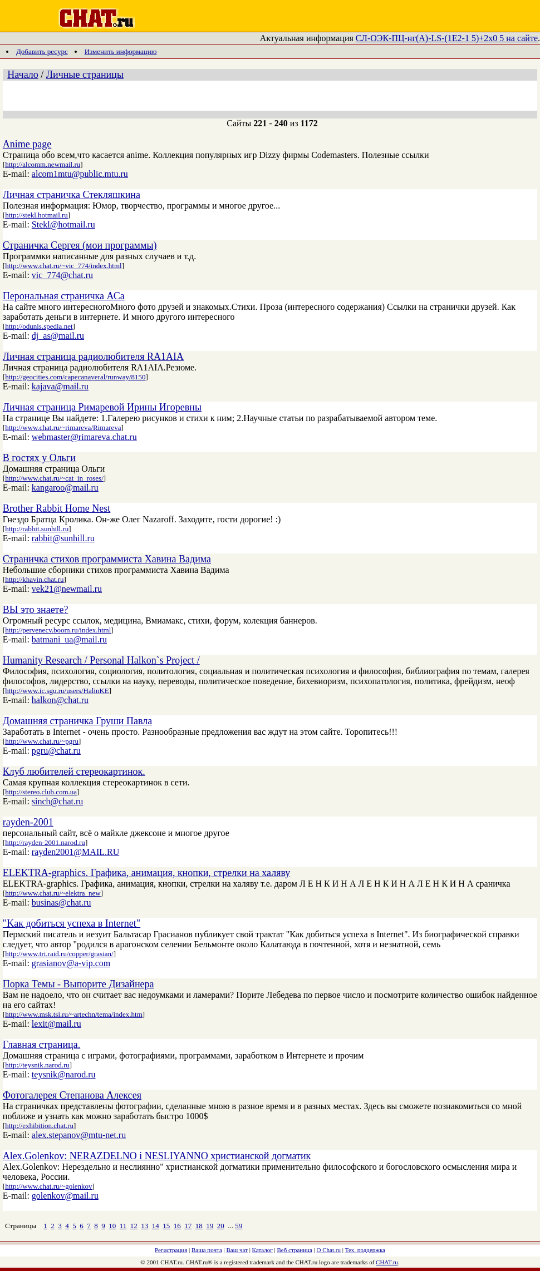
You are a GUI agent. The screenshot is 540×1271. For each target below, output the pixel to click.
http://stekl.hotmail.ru (36, 215)
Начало (22, 74)
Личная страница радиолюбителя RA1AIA (93, 356)
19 (209, 1225)
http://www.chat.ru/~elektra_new (53, 893)
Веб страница (294, 1250)
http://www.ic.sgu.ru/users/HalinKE (57, 690)
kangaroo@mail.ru (65, 487)
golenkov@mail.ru (65, 1195)
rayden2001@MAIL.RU (75, 852)
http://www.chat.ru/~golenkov (48, 1186)
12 (134, 1225)
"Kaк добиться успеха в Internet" (71, 923)
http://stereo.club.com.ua (41, 792)
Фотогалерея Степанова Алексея (72, 1095)
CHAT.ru (387, 1262)
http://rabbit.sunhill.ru (36, 529)
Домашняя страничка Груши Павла (77, 720)
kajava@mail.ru (60, 386)
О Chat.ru (329, 1250)
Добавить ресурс (42, 51)
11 (123, 1225)
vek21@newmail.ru (67, 589)
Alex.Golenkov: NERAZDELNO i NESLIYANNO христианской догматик (157, 1155)
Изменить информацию (121, 51)
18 (199, 1225)
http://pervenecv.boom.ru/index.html (58, 630)
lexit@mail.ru (56, 1023)
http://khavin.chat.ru (34, 579)
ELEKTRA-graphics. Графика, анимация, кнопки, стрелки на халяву (147, 872)
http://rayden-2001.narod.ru (45, 842)
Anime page (27, 144)
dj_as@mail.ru (58, 335)
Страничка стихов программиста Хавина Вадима (107, 559)
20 (220, 1225)
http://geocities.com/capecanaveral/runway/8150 (75, 377)
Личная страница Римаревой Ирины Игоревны (102, 407)
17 (188, 1225)
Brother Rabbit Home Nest (56, 508)
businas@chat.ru (61, 902)
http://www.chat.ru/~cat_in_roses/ (54, 478)
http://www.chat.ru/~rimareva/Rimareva (63, 427)
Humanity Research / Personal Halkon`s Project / (101, 660)
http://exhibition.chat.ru (39, 1125)
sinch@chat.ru (57, 801)
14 (155, 1225)
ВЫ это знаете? (35, 609)
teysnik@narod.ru (64, 1074)
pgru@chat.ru (56, 750)
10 (112, 1225)
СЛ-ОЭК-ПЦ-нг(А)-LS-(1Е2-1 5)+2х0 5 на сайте (447, 38)
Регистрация (171, 1250)
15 (166, 1225)
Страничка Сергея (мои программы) (80, 245)
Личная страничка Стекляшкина (71, 194)
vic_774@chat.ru (62, 275)
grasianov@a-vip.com (71, 963)
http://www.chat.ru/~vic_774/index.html (63, 265)
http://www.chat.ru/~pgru (41, 741)
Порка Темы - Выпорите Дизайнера (78, 984)
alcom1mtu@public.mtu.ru (80, 174)
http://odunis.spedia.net (38, 326)
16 (177, 1225)
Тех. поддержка (365, 1250)
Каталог (262, 1250)
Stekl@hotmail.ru (63, 224)
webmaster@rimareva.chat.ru (84, 437)
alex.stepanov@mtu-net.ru (79, 1135)
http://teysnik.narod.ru (37, 1065)
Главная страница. (41, 1044)
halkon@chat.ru (60, 700)
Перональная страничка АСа (64, 295)
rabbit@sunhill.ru (63, 538)
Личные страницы (85, 74)
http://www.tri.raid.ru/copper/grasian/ (59, 953)
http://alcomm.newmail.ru (42, 164)
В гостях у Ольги (39, 457)
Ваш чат (237, 1250)
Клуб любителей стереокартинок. (74, 771)
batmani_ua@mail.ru (69, 639)
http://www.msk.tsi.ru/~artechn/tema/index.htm (74, 1014)
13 (144, 1225)
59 (238, 1225)
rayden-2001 (28, 822)
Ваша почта (207, 1250)
